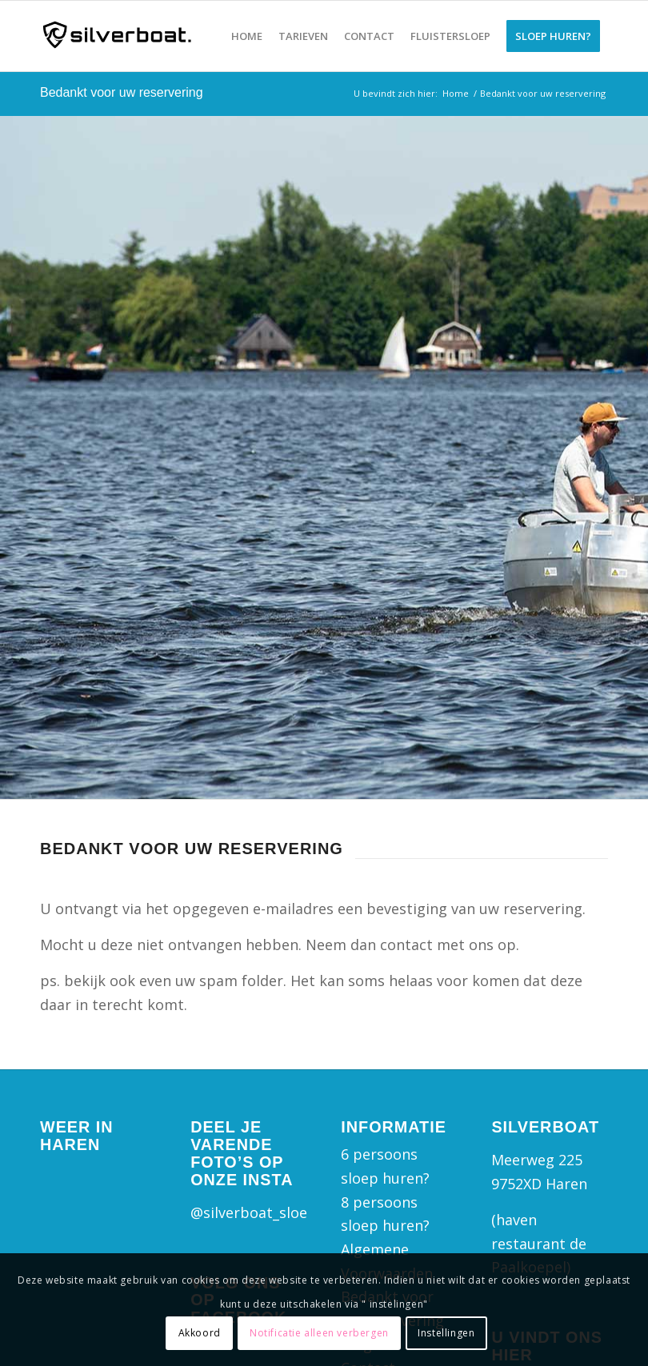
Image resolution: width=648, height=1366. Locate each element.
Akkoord (199, 1333)
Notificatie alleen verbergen (319, 1333)
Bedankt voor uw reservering (121, 92)
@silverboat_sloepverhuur (280, 1212)
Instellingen (446, 1333)
